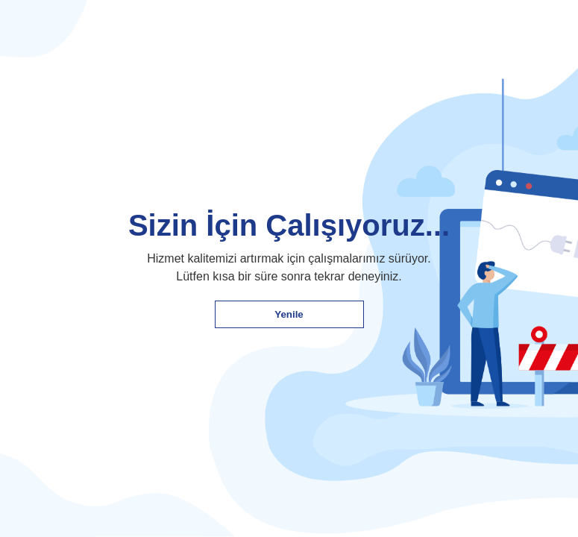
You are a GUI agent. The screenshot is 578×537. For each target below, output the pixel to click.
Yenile (289, 314)
